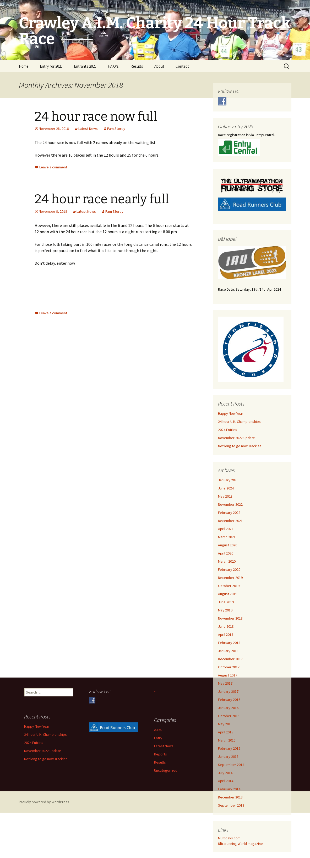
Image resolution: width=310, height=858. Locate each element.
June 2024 (226, 488)
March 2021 (227, 537)
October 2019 (229, 585)
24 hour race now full (96, 116)
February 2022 (229, 512)
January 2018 (228, 650)
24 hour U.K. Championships (239, 421)
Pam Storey (116, 128)
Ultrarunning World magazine (240, 843)
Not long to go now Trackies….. (242, 446)
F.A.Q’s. (113, 66)
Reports (160, 754)
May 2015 (225, 724)
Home (24, 66)
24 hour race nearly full (102, 199)
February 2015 (229, 748)
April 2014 (225, 781)
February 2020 (229, 569)
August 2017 (227, 675)
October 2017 (229, 667)
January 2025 (228, 480)
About (159, 66)
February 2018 (229, 642)
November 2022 (230, 504)
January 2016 (228, 707)
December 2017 (230, 659)
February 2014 (229, 789)
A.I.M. (158, 729)
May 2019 (225, 610)
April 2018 (225, 634)
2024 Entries (227, 429)
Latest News (88, 128)
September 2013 (231, 805)
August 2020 (227, 545)
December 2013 (230, 797)
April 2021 (225, 528)
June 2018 (226, 626)
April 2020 (225, 553)
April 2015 (225, 732)
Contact (182, 66)
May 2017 (225, 683)
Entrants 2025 (85, 66)
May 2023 (225, 496)
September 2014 (231, 764)
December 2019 (230, 577)
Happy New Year (230, 413)
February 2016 (229, 699)
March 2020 (227, 561)
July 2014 (225, 772)
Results (136, 66)
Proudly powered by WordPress (44, 802)
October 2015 (229, 715)
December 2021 (230, 520)
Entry (158, 738)
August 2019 (227, 593)
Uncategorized (165, 770)
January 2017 (228, 691)
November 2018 (230, 618)
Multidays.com (229, 838)
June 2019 (226, 602)
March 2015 (227, 740)
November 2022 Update (236, 437)
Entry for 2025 (51, 66)
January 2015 (228, 756)
